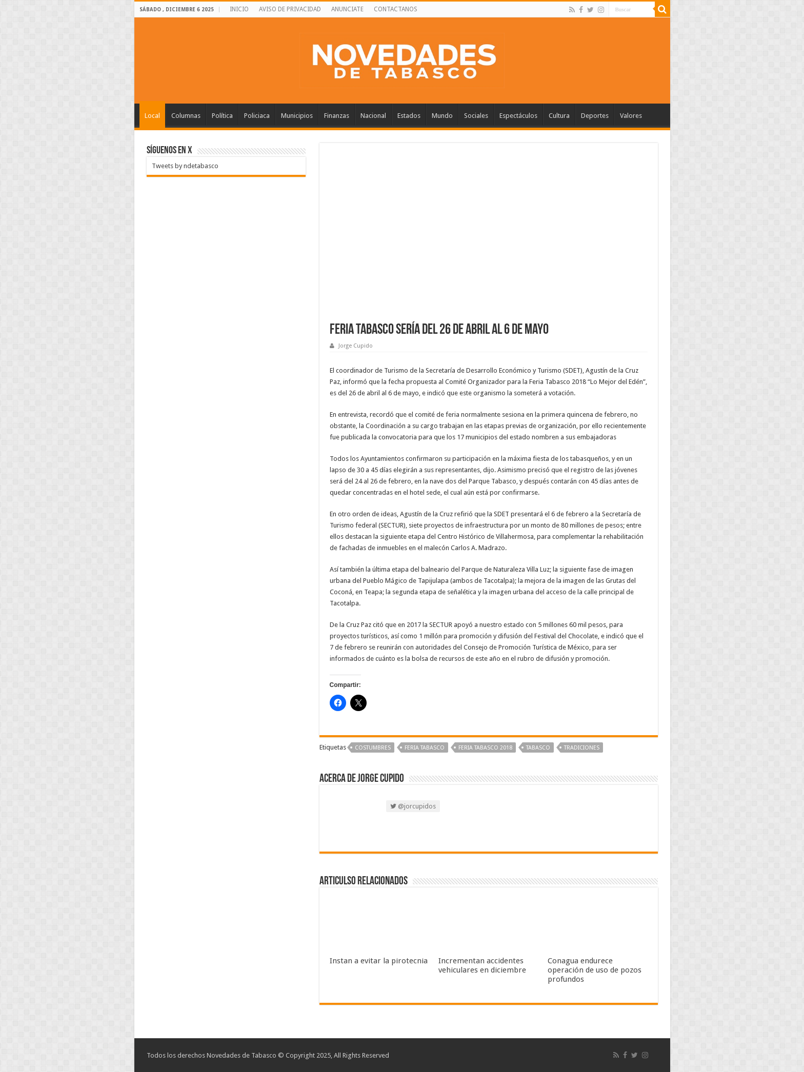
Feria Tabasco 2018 (485, 747)
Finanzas (336, 115)
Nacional (373, 115)
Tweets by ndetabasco (185, 166)
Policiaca (257, 115)
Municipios (297, 115)
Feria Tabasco (425, 747)
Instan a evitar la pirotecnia (379, 960)
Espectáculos (518, 115)
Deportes (595, 115)
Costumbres (373, 747)
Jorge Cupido (355, 345)
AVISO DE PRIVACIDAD (290, 9)
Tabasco (538, 747)
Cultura (559, 115)
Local (152, 115)
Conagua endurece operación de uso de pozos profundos (594, 970)
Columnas (185, 115)
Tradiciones (581, 747)
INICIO (239, 9)
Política (222, 115)
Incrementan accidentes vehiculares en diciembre (482, 965)
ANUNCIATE (347, 9)
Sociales (476, 115)
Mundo (442, 115)
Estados (408, 115)
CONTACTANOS (395, 9)
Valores (631, 115)
